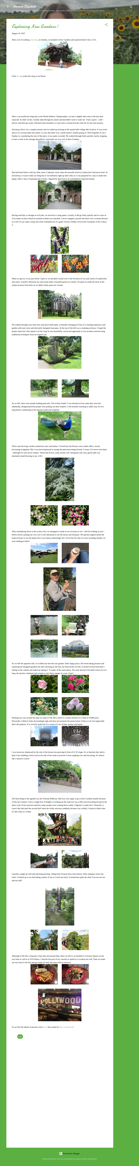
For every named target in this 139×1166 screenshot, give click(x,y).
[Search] (131, 7)
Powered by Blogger (69, 1153)
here (19, 76)
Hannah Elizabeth (24, 6)
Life (20, 1036)
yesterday (34, 40)
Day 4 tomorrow (66, 1027)
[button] (106, 25)
